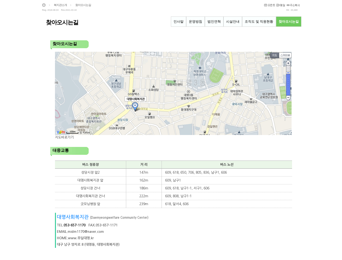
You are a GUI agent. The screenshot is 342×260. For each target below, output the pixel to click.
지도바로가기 (64, 137)
